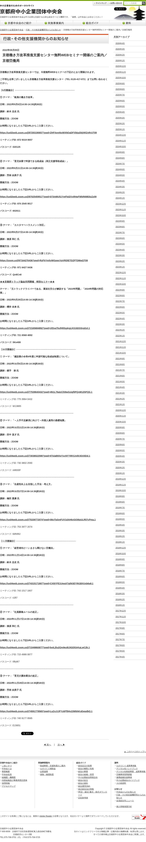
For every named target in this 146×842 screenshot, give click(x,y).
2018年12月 (121, 548)
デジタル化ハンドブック (127, 768)
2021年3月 (120, 393)
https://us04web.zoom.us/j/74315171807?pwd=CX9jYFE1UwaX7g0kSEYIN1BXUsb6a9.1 (46, 583)
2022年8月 (120, 295)
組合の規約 (83, 783)
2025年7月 (120, 95)
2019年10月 (121, 490)
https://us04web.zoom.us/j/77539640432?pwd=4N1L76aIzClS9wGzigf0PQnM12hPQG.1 (46, 392)
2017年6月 (120, 645)
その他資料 (121, 783)
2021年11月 (121, 347)
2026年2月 (120, 55)
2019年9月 (120, 496)
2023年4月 (120, 250)
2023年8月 (120, 227)
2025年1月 (120, 129)
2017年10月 (121, 622)
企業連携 (44, 771)
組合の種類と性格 (86, 768)
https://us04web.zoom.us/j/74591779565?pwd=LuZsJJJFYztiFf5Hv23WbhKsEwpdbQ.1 (46, 711)
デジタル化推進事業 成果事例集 (131, 771)
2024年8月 (120, 158)
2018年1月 (120, 605)
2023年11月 (121, 209)
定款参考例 (83, 798)
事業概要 (6, 771)
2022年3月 (120, 324)
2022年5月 (120, 313)
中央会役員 (7, 774)
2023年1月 (120, 267)
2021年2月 (120, 399)
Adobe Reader (45, 816)
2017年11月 (121, 617)
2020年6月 (120, 445)
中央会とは (7, 768)
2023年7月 (120, 232)
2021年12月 (121, 341)
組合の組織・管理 (86, 774)
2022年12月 (121, 272)
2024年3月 (120, 187)
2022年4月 (120, 318)
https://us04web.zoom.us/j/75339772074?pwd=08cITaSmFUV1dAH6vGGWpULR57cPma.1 (48, 519)
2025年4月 (120, 112)
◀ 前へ (47, 744)
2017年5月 (120, 651)
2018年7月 (120, 571)
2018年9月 (120, 559)
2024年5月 (120, 175)
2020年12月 (121, 410)
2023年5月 (120, 244)
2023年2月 (120, 261)
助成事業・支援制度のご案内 (52, 766)
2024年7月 (120, 164)
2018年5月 (120, 582)
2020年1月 (120, 473)
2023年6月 (120, 238)
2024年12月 (121, 135)
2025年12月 (121, 66)
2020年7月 (120, 439)
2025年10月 (121, 78)
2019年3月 (120, 531)
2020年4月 (120, 456)
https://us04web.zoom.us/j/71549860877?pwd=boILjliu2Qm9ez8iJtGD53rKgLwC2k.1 (45, 647)
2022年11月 (121, 278)
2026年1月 (120, 60)
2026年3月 (120, 49)
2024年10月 (121, 146)
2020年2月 (120, 468)
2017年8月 (120, 634)
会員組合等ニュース (125, 801)
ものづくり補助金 (48, 768)
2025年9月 (120, 83)
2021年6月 (120, 376)
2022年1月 (120, 336)
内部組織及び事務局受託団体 (14, 780)
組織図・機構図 (9, 777)
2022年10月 (121, 284)
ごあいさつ (7, 766)
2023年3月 (120, 255)
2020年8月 (120, 433)
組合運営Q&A (84, 786)
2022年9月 (120, 290)
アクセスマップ (9, 786)
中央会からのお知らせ (126, 792)
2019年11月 (121, 485)
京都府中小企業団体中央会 (11, 30)
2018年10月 (121, 554)
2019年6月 (120, 513)
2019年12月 (121, 479)
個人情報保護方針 (124, 806)
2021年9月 (120, 359)
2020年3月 (120, 462)
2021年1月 (120, 404)
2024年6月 (120, 169)
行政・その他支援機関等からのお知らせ (43, 30)
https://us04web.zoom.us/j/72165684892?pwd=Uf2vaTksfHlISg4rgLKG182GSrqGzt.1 (45, 328)
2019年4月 (120, 525)
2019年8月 (120, 502)
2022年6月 (120, 307)
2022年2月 (120, 330)
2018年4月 (120, 588)
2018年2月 (120, 599)
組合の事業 (83, 771)
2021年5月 (120, 382)
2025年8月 (120, 89)
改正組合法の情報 (86, 789)
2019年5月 (120, 519)
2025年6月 (120, 101)
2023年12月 (121, 204)
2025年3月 (120, 118)
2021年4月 (120, 387)
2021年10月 (121, 353)
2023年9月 (120, 221)
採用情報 (6, 783)
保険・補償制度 (47, 774)
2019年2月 (120, 536)
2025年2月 (120, 123)
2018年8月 (120, 565)
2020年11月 (121, 416)
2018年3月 (120, 594)
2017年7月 (120, 639)
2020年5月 (120, 450)
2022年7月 (120, 301)
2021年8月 (120, 364)
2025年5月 (120, 106)
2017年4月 (120, 657)
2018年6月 (120, 576)
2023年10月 (121, 215)
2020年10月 (121, 422)
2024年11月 (121, 141)
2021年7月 (120, 370)
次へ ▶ (61, 744)
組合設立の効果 (85, 766)
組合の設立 (83, 780)
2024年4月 (120, 181)
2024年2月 (120, 192)
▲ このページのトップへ (135, 751)
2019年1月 (120, 542)
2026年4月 (120, 43)
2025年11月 (121, 72)
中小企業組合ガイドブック (128, 780)
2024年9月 (120, 152)
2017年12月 (121, 611)
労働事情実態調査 (124, 774)
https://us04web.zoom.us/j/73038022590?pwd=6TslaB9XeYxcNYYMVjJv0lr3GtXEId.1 (45, 456)
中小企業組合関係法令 (88, 777)
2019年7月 (120, 508)
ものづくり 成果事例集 (126, 766)
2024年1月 (120, 198)
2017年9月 (120, 628)
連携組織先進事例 (124, 777)
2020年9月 (120, 427)
